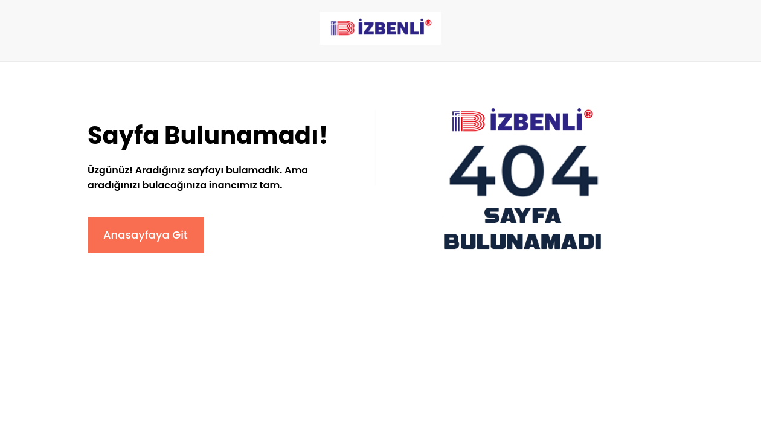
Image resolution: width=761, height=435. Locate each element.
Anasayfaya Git (145, 234)
